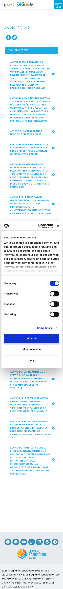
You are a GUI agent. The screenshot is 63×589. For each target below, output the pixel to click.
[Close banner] (58, 226)
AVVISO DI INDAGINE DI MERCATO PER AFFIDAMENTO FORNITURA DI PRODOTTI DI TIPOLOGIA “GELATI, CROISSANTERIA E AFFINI (32, 149)
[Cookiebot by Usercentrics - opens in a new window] (39, 226)
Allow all (31, 338)
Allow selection (31, 349)
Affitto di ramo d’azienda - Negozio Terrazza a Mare (32, 132)
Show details (45, 327)
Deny (31, 360)
